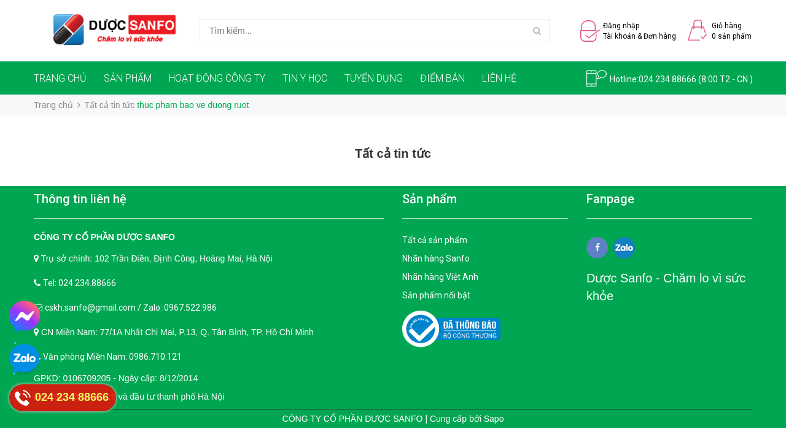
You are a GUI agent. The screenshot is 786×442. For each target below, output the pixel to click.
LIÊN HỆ (499, 78)
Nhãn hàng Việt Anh (440, 277)
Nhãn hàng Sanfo (436, 258)
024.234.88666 (667, 79)
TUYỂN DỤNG (373, 78)
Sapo (494, 419)
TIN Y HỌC (304, 78)
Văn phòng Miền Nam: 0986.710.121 (112, 357)
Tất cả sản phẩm (434, 240)
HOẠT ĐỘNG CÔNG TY (217, 78)
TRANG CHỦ (60, 78)
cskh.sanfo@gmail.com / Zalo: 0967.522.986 (131, 307)
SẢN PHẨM (128, 78)
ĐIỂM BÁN (442, 78)
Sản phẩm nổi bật (436, 295)
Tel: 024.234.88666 (79, 283)
